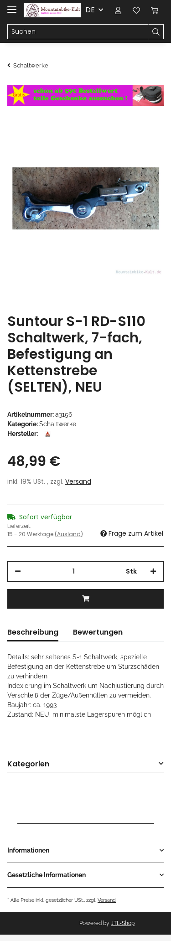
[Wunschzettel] (136, 10)
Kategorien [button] (28, 764)
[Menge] (73, 571)
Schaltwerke (57, 424)
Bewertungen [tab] (98, 632)
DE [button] (90, 10)
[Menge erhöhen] (153, 571)
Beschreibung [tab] (32, 632)
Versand (78, 481)
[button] (118, 10)
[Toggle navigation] (11, 5)
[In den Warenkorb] (85, 599)
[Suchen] (78, 32)
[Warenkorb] (154, 10)
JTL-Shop (123, 923)
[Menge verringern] (18, 571)
